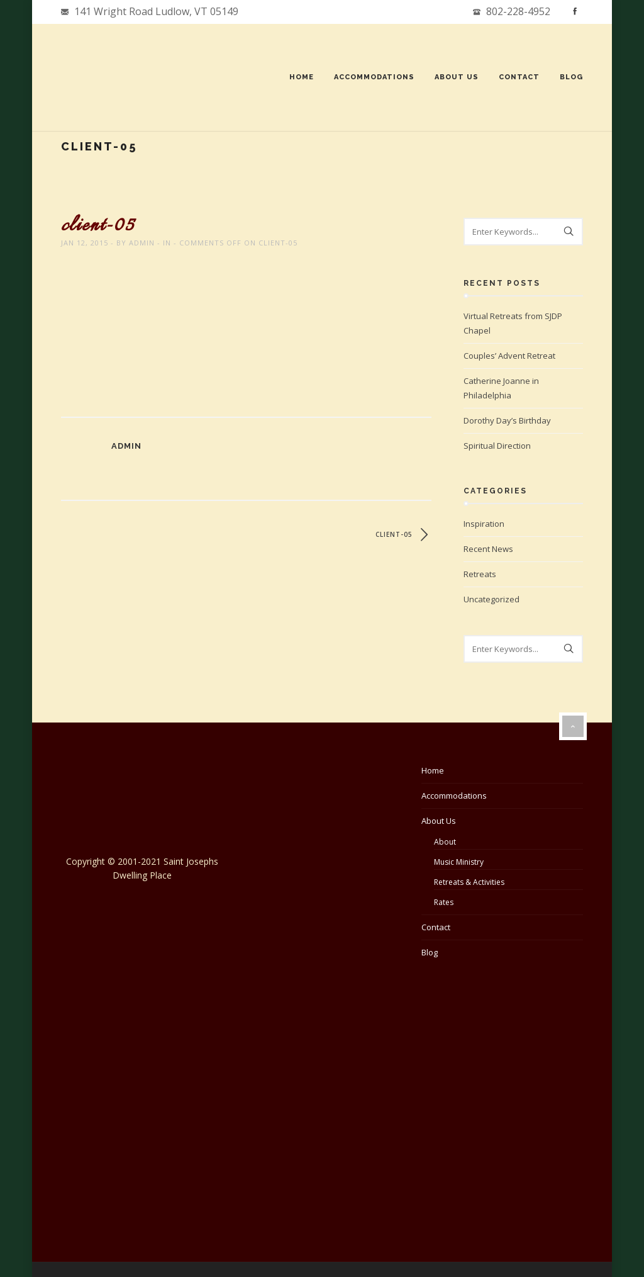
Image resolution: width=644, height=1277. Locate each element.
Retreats (480, 574)
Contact (519, 77)
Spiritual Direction (497, 445)
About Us (457, 77)
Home (301, 77)
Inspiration (484, 523)
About (445, 841)
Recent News (488, 548)
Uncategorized (491, 599)
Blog (571, 77)
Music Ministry (459, 862)
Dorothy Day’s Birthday (507, 420)
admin (142, 242)
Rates (443, 902)
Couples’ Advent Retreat (509, 355)
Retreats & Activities (469, 882)
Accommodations (374, 77)
